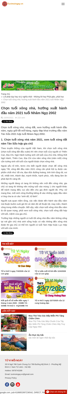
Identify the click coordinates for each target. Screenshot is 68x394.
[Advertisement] (34, 44)
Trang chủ (5, 94)
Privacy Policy (11, 378)
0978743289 (17, 370)
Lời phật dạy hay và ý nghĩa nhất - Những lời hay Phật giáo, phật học (33, 97)
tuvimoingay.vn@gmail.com (22, 374)
